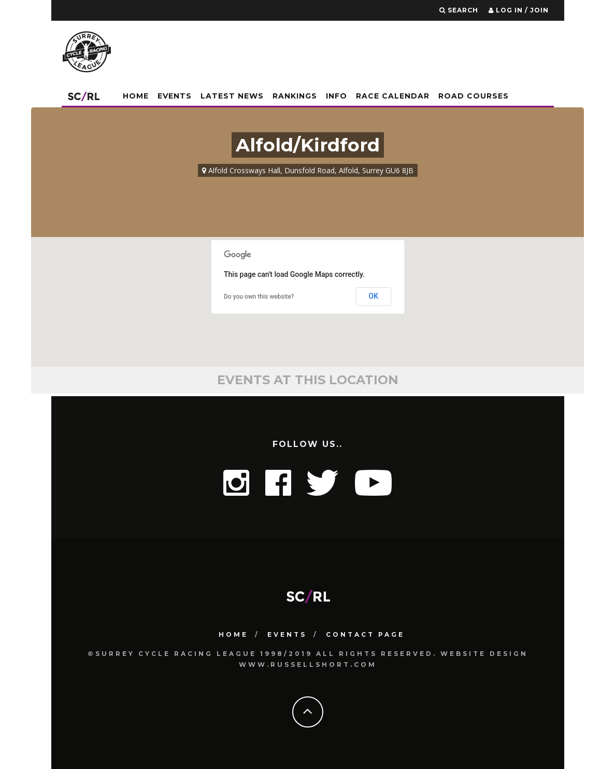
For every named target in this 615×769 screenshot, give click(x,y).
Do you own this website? (259, 296)
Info (336, 96)
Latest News (232, 96)
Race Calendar (393, 96)
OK (374, 296)
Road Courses (473, 96)
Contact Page (365, 634)
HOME (233, 634)
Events (175, 96)
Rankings (295, 96)
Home (136, 96)
